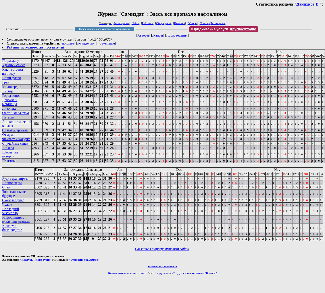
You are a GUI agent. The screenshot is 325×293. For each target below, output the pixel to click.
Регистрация (121, 23)
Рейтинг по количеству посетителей (35, 47)
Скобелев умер (13, 200)
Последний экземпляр (10, 211)
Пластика (9, 161)
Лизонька (9, 108)
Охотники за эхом (15, 113)
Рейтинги (148, 23)
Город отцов (11, 95)
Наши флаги (11, 78)
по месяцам (106, 43)
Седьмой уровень (15, 130)
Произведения (177, 35)
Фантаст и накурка (16, 139)
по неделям (85, 43)
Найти (135, 23)
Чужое (7, 204)
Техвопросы (218, 23)
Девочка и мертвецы (9, 102)
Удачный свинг (13, 65)
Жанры (157, 35)
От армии (9, 134)
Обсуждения (163, 23)
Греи (5, 82)
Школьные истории (10, 154)
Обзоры (192, 23)
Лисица (7, 91)
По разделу (10, 60)
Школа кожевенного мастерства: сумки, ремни (104, 29)
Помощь (205, 23)
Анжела (8, 148)
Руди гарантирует (15, 178)
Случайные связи (15, 143)
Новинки (179, 23)
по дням (68, 43)
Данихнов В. (308, 4)
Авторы (143, 35)
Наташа (8, 117)
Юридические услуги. (223, 29)
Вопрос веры (12, 183)
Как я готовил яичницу (12, 71)
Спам (6, 187)
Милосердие (11, 87)
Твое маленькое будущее (14, 194)
